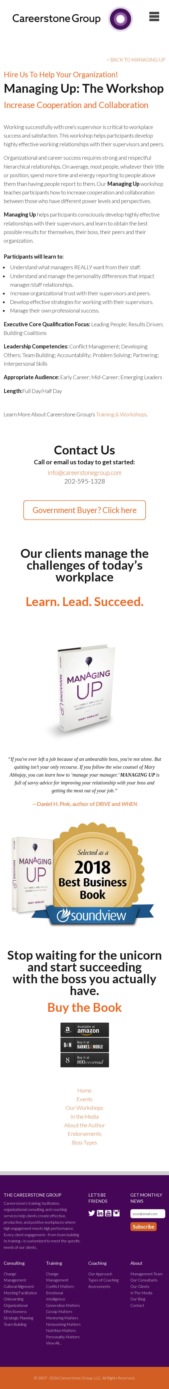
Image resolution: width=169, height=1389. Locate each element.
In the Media (84, 1116)
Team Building (15, 1324)
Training (54, 1263)
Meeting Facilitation (20, 1292)
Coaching (97, 1263)
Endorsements (84, 1133)
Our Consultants (144, 1280)
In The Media (141, 1292)
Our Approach (100, 1273)
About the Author (84, 1125)
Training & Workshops (121, 414)
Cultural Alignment (19, 1286)
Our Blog (137, 1298)
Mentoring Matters (62, 1317)
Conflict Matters (60, 1286)
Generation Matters (63, 1305)
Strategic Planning (18, 1317)
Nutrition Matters (61, 1330)
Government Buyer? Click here (85, 510)
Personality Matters (63, 1336)
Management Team (146, 1273)
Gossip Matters (59, 1311)
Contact (137, 1305)
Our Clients (139, 1286)
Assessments (99, 1286)
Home (84, 1090)
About (136, 1263)
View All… (54, 1343)
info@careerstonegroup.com (85, 472)
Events (84, 1099)
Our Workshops (84, 1107)
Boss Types (84, 1142)
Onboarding (13, 1298)
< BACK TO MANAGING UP (136, 59)
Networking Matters (63, 1324)
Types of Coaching (103, 1280)
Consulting (14, 1263)
